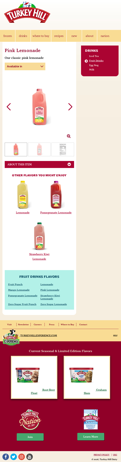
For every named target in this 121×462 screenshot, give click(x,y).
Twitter (13, 457)
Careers (38, 324)
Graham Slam (87, 391)
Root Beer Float (34, 391)
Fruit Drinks (96, 60)
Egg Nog (93, 65)
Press (51, 324)
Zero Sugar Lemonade (53, 304)
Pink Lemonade (49, 289)
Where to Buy (67, 324)
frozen (7, 36)
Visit (9, 324)
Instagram (21, 457)
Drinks (91, 51)
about (89, 36)
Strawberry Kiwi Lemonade (50, 297)
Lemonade (23, 212)
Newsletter (23, 324)
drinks (23, 36)
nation (105, 36)
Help (115, 335)
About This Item (40, 164)
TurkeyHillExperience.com (38, 335)
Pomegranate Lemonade (56, 212)
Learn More (90, 436)
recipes (59, 36)
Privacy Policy (101, 455)
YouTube (29, 457)
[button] (70, 107)
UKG (115, 455)
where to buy (40, 36)
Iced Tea (94, 56)
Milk (91, 69)
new (74, 36)
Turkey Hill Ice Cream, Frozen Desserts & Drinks (27, 12)
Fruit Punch (15, 284)
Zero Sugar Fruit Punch (22, 304)
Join (30, 437)
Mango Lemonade (19, 289)
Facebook (5, 457)
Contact (83, 324)
